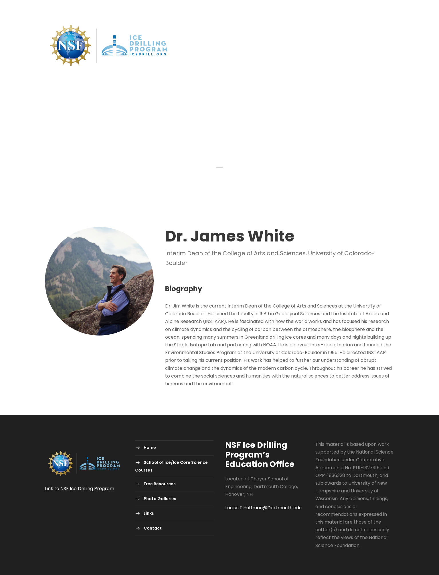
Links (342, 111)
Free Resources (260, 111)
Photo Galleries (307, 111)
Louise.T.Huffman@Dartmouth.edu (263, 507)
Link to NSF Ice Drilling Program (79, 488)
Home (119, 111)
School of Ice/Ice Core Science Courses (184, 111)
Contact (369, 111)
